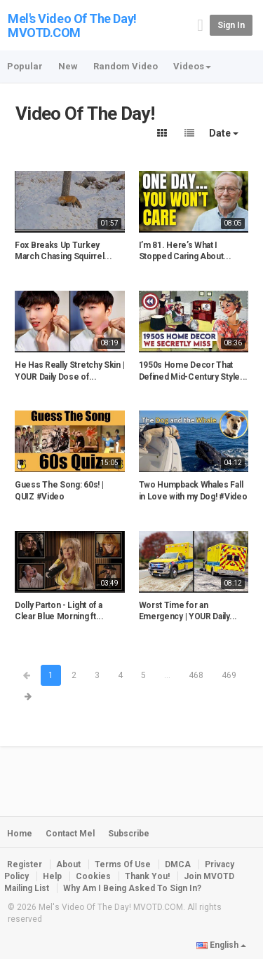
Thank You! (147, 876)
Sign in (231, 25)
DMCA (178, 864)
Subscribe (128, 834)
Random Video (125, 66)
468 (196, 675)
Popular (25, 66)
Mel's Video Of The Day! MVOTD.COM (72, 25)
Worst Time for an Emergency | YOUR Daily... (188, 611)
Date (223, 133)
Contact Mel (70, 834)
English (221, 945)
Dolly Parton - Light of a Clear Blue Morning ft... (59, 611)
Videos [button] (192, 66)
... (167, 675)
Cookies (93, 876)
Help (52, 876)
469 (229, 675)
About (68, 864)
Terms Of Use (123, 864)
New (68, 66)
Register (24, 864)
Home (19, 834)
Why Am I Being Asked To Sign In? (132, 888)
